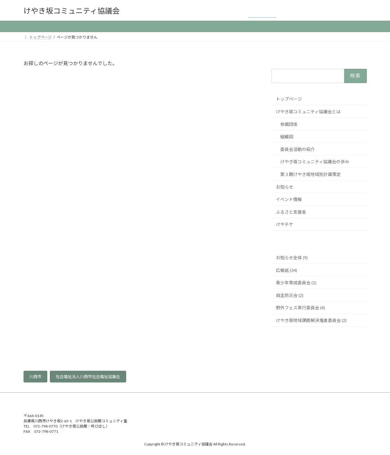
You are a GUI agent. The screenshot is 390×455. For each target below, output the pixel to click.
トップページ (289, 99)
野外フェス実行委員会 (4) (300, 308)
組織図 (286, 136)
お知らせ (284, 187)
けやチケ (284, 224)
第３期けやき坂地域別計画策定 (310, 174)
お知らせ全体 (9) (292, 257)
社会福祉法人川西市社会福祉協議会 (88, 376)
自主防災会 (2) (289, 295)
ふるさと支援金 (291, 212)
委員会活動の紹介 (297, 149)
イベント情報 (289, 199)
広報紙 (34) (286, 270)
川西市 (35, 376)
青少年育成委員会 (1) (296, 282)
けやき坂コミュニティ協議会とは (308, 111)
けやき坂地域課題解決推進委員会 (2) (311, 320)
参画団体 (289, 124)
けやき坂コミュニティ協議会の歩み (314, 162)
